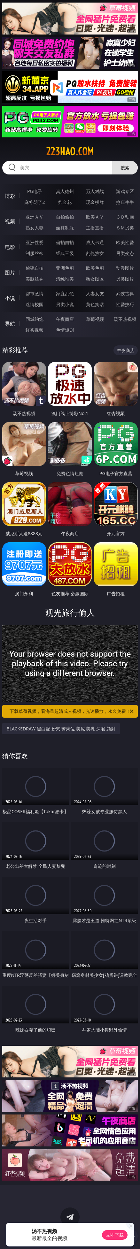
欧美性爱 (125, 242)
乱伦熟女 (95, 253)
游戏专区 (125, 191)
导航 (10, 323)
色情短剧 (65, 330)
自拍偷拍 (65, 217)
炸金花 (65, 202)
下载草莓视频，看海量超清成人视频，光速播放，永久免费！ (72, 711)
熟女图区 (95, 279)
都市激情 (34, 293)
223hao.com (70, 151)
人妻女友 (95, 293)
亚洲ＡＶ (34, 217)
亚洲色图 (65, 268)
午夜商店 (65, 319)
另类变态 (125, 253)
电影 (10, 247)
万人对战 (95, 191)
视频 (10, 221)
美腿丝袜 (34, 279)
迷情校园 (34, 304)
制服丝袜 (34, 253)
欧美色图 (95, 268)
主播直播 (95, 228)
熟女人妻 (34, 228)
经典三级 (65, 253)
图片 (10, 272)
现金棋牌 (95, 202)
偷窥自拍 (34, 268)
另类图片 (125, 279)
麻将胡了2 (34, 202)
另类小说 (65, 304)
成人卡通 (95, 242)
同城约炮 (34, 319)
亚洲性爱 (34, 242)
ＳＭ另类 (125, 228)
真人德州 (65, 191)
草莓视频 (95, 319)
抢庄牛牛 (125, 202)
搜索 (125, 168)
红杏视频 (34, 330)
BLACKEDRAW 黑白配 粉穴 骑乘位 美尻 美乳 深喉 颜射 (61, 729)
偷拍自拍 (65, 242)
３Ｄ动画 (125, 217)
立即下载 (115, 1235)
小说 (10, 298)
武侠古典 (125, 293)
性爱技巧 (125, 304)
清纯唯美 (65, 279)
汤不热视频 (125, 319)
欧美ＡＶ (95, 217)
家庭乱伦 (65, 293)
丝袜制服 (65, 228)
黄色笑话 (95, 304)
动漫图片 (125, 268)
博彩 (10, 195)
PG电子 (34, 191)
